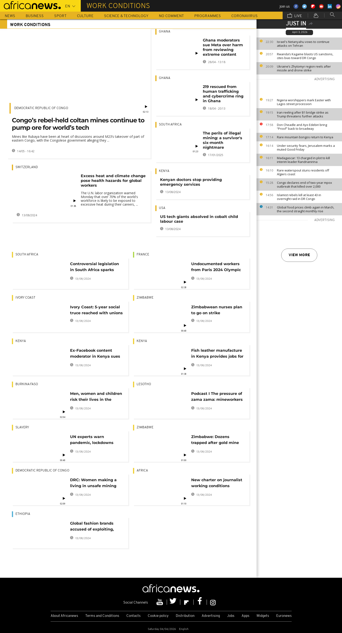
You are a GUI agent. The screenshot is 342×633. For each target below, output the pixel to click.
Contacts (133, 616)
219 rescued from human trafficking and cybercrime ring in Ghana (223, 93)
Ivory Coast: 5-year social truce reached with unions (96, 310)
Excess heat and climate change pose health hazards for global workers (113, 181)
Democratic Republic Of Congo (41, 108)
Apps (245, 616)
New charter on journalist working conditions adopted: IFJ (216, 484)
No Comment (171, 16)
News (10, 16)
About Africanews (64, 616)
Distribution (185, 616)
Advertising (211, 616)
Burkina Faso (26, 384)
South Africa (170, 124)
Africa (142, 470)
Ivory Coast (25, 298)
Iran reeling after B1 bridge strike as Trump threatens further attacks (302, 114)
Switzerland (26, 167)
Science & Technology (126, 16)
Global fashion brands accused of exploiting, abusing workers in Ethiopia (92, 527)
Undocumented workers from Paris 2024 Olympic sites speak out (216, 268)
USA (162, 208)
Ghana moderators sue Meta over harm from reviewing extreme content (223, 47)
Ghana (164, 31)
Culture (85, 16)
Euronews (284, 616)
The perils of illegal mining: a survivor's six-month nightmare (222, 140)
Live (294, 16)
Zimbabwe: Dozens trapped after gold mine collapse (215, 440)
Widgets (262, 616)
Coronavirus (244, 16)
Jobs (230, 616)
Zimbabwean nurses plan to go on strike (216, 310)
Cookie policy (158, 616)
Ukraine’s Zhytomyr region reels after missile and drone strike (304, 68)
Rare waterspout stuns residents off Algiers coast (303, 172)
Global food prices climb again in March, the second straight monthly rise (305, 209)
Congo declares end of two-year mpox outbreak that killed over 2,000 (304, 184)
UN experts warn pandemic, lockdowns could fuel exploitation (92, 440)
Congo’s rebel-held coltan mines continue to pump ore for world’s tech (78, 123)
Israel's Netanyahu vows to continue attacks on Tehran (303, 43)
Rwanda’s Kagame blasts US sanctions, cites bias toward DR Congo (305, 56)
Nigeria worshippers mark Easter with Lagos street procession (304, 102)
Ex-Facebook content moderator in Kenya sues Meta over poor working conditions (95, 354)
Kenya (164, 171)
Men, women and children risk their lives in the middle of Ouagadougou (96, 397)
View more (299, 255)
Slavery (22, 427)
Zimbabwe (145, 298)
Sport (60, 16)
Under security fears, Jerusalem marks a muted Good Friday (306, 147)
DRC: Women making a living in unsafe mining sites (93, 484)
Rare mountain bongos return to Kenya (305, 137)
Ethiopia (22, 514)
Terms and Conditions (102, 616)
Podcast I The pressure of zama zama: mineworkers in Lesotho (217, 397)
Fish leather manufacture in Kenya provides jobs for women (217, 354)
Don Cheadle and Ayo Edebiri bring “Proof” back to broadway (302, 126)
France (143, 254)
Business (35, 16)
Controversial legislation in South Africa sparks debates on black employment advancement (94, 268)
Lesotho (144, 384)
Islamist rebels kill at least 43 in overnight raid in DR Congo (299, 197)
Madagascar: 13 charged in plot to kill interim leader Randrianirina (303, 160)
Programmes (207, 16)
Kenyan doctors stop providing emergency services (191, 182)
